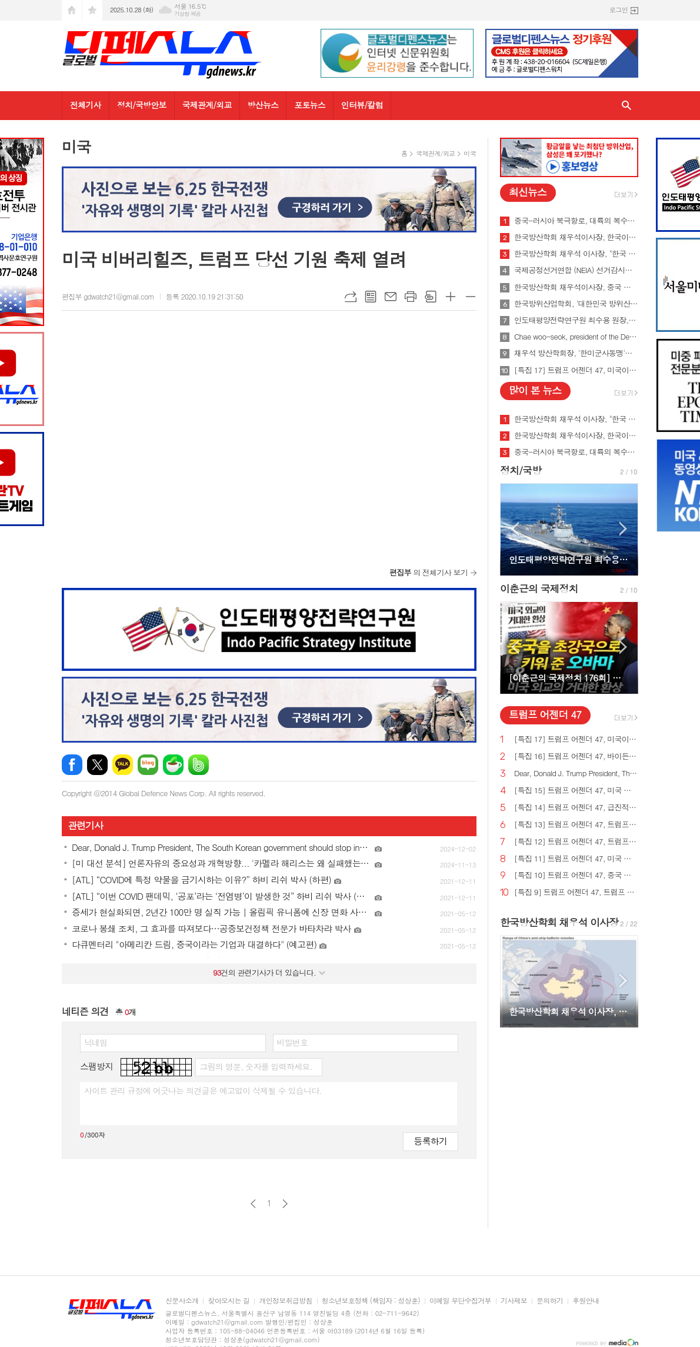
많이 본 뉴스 (535, 390)
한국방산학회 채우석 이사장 (559, 922)
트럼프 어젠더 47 (545, 714)
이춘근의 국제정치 (539, 588)
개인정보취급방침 (285, 1300)
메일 (390, 296)
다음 (285, 1203)
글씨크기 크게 (450, 296)
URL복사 (350, 296)
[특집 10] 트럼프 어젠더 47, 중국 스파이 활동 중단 (576, 875)
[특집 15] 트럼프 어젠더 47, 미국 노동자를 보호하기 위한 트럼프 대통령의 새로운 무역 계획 (576, 791)
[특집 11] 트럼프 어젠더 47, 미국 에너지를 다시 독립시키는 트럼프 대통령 (576, 859)
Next (623, 528)
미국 (470, 153)
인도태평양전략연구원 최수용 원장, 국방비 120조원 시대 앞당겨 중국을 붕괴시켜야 (576, 320)
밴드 (198, 764)
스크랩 (430, 296)
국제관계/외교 (207, 105)
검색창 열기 (626, 105)
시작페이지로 (72, 10)
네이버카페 (173, 764)
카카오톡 (122, 764)
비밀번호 (292, 1042)
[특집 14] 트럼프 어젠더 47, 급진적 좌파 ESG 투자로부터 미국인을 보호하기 (576, 808)
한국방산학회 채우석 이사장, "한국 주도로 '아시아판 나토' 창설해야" (576, 253)
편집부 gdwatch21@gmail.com (108, 296)
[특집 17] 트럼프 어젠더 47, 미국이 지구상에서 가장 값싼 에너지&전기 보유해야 (576, 370)
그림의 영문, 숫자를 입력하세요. (255, 1066)
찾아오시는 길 (228, 1300)
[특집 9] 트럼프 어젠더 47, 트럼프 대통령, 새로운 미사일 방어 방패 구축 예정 (576, 892)
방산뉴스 (263, 105)
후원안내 (585, 1300)
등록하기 (430, 1141)
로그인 (618, 9)
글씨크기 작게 (470, 296)
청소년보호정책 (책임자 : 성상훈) (371, 1300)
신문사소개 (181, 1300)
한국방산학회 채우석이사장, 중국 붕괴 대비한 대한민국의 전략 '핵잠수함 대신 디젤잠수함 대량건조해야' (576, 287)
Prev (515, 528)
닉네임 (95, 1042)
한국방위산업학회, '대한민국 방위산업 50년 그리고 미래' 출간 (576, 303)
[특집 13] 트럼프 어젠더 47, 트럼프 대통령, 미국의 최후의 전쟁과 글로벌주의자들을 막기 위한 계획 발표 (576, 825)
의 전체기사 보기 (428, 572)
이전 (253, 1203)
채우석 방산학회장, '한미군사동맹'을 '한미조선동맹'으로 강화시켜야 (576, 353)
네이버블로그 (148, 764)
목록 (370, 296)
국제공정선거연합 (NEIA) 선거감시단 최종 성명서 (576, 270)
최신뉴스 (527, 192)
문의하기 (549, 1300)
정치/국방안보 (141, 105)
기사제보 (514, 1300)
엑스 (97, 764)
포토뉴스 (309, 105)
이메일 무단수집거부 (460, 1300)
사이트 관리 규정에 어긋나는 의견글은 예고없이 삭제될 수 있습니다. (203, 1090)
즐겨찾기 (92, 10)
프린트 (410, 296)
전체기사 (85, 105)
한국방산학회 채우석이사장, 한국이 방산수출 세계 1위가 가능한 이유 (576, 237)
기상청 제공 (187, 14)
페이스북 (72, 764)
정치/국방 (520, 470)
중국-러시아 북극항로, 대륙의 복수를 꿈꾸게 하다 (576, 220)
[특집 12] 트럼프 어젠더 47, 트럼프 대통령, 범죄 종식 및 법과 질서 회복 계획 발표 (576, 842)
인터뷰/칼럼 (362, 105)
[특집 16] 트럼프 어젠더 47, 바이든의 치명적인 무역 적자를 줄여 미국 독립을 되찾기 (576, 756)
